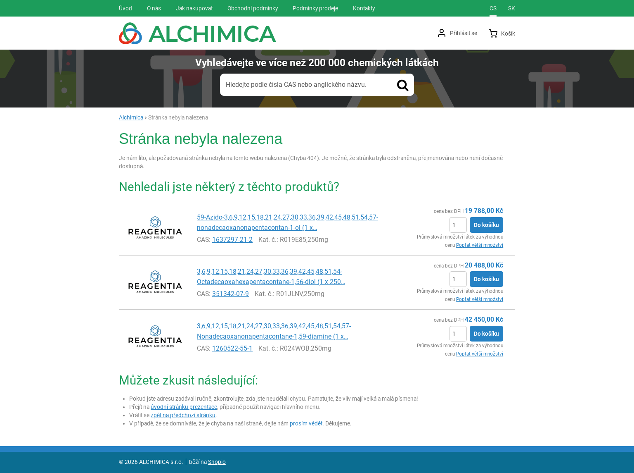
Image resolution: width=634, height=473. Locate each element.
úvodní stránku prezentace (184, 407)
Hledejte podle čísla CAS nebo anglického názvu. (296, 84)
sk (511, 8)
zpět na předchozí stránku (183, 415)
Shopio (217, 462)
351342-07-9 (230, 294)
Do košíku (486, 225)
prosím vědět (306, 423)
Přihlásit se (463, 33)
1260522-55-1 (232, 348)
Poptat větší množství (479, 245)
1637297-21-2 (232, 240)
